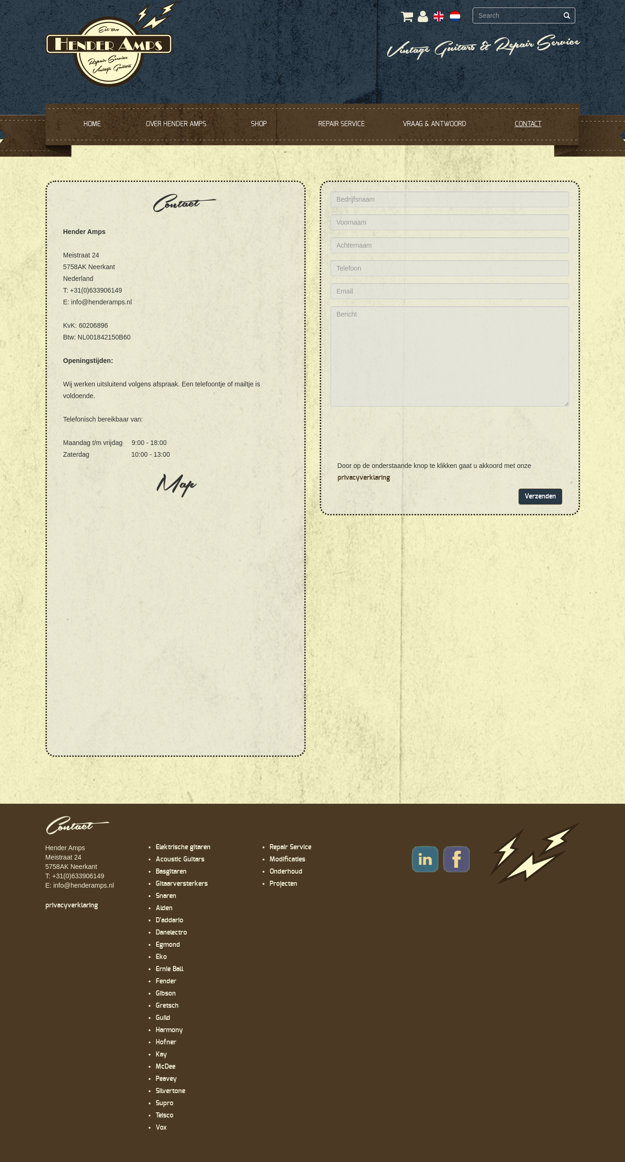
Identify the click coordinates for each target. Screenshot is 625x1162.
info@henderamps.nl (83, 885)
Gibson (166, 993)
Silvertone (170, 1091)
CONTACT (528, 124)
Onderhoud (286, 871)
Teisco (164, 1115)
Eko (161, 957)
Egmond (168, 945)
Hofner (166, 1042)
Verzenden (540, 496)
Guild (163, 1018)
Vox (161, 1127)
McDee (165, 1067)
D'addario (169, 920)
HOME (92, 124)
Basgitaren (171, 871)
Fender (166, 981)
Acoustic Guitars (180, 859)
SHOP (259, 124)
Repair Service (290, 847)
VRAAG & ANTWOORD (434, 124)
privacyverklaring (364, 478)
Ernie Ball (169, 969)
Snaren (166, 896)
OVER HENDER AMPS (176, 124)
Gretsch (167, 1006)
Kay (161, 1054)
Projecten (283, 884)
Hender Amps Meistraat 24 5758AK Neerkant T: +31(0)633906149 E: (75, 866)
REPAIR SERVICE (341, 124)
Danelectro (171, 932)
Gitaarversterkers (182, 884)
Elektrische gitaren (183, 847)
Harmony (169, 1030)
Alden (164, 908)
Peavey (166, 1079)
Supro (164, 1103)
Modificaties (287, 859)
